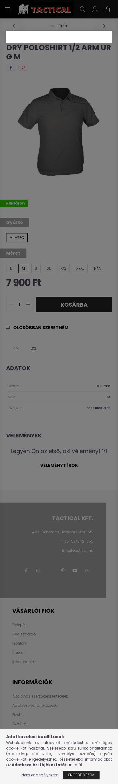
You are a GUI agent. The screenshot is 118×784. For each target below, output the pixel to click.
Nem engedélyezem (40, 775)
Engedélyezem (81, 775)
